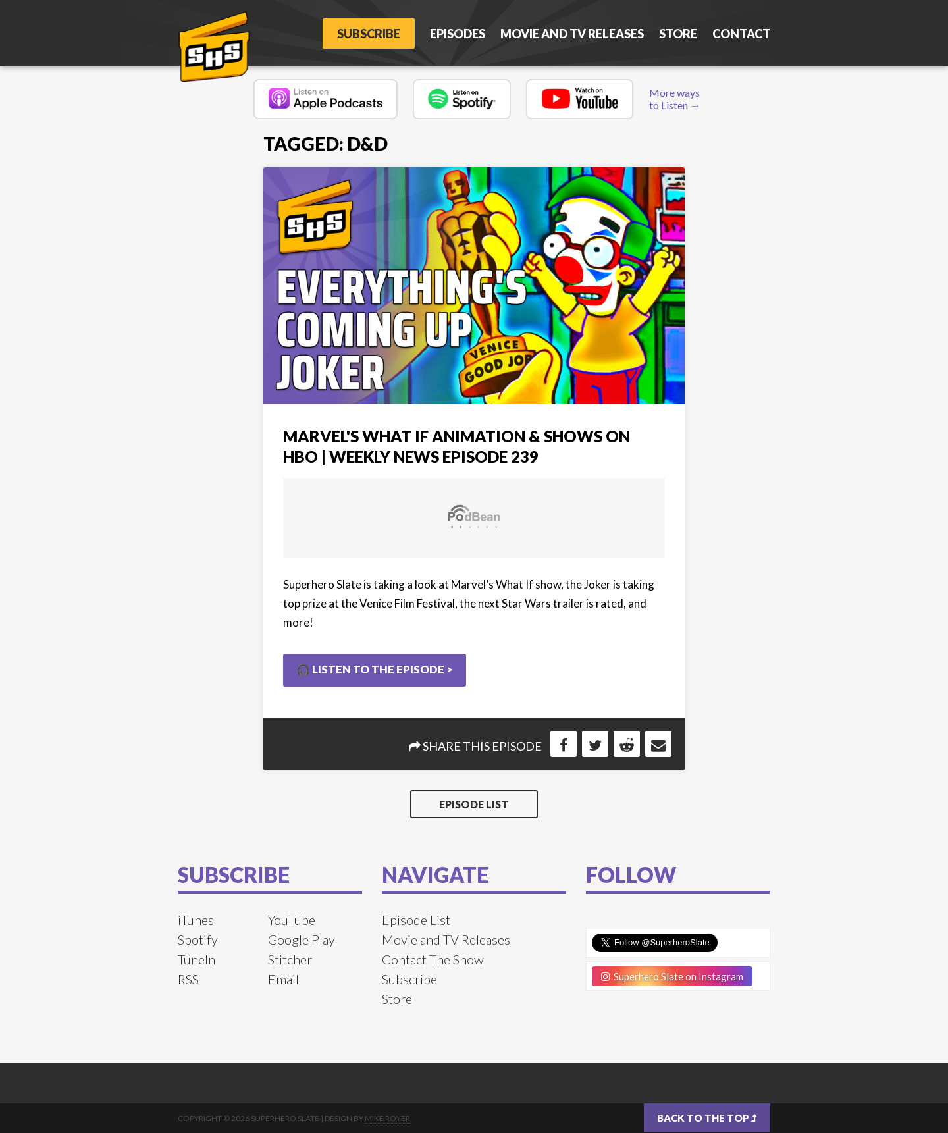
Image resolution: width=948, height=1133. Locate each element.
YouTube (291, 920)
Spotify (198, 939)
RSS (188, 979)
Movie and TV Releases (572, 33)
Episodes (457, 33)
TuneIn (196, 959)
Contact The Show (433, 959)
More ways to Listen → (674, 98)
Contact (741, 33)
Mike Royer (387, 1118)
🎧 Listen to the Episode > (374, 669)
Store (678, 33)
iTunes (196, 920)
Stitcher (290, 959)
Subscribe (368, 33)
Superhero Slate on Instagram (672, 976)
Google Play (301, 939)
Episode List (473, 804)
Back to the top (707, 1118)
